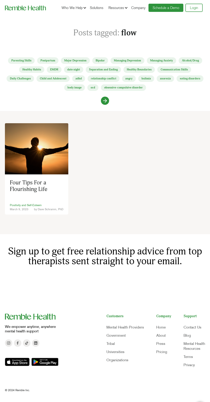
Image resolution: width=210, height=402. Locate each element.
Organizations (117, 360)
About (161, 335)
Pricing (161, 352)
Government (116, 335)
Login (194, 8)
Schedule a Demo (166, 8)
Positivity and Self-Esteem (26, 205)
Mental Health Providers (125, 327)
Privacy (189, 365)
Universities (115, 352)
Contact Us (192, 327)
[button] (73, 7)
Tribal (110, 343)
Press (160, 343)
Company (138, 8)
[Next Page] (105, 101)
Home (161, 327)
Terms (188, 357)
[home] (25, 7)
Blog (187, 335)
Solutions (96, 8)
